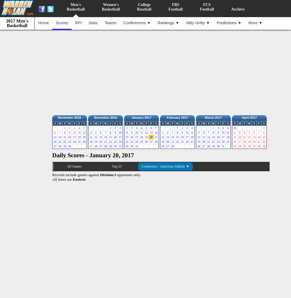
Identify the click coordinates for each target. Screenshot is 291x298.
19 (84, 137)
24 (74, 141)
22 (64, 141)
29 (64, 146)
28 (59, 146)
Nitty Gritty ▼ (198, 23)
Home (43, 23)
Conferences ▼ (137, 23)
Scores (62, 23)
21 (59, 141)
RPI (78, 23)
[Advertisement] (147, 71)
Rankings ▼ (168, 23)
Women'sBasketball (111, 7)
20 (55, 141)
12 (84, 132)
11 (79, 132)
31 (120, 146)
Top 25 (117, 166)
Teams (110, 23)
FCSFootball (207, 7)
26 (84, 141)
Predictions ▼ (229, 23)
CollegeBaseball (144, 7)
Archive (237, 9)
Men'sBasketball (76, 7)
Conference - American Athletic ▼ (165, 166)
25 (79, 141)
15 (64, 137)
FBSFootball (176, 7)
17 (74, 137)
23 (69, 141)
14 (59, 137)
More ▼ (255, 23)
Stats (93, 23)
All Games (74, 166)
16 (69, 137)
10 (120, 132)
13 (55, 137)
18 (79, 137)
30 (69, 146)
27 (55, 146)
